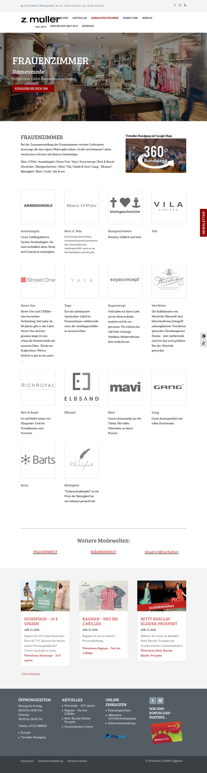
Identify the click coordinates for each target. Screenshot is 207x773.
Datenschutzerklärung (121, 723)
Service (147, 18)
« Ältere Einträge (30, 673)
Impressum (27, 761)
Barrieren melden (77, 761)
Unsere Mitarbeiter (162, 551)
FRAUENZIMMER (50, 68)
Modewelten (59, 18)
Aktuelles (79, 18)
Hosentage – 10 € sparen (41, 621)
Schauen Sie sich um (31, 96)
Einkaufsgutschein (119, 710)
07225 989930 (38, 726)
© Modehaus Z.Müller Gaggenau (164, 760)
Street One (130, 18)
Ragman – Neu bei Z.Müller (100, 621)
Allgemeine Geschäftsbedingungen (122, 716)
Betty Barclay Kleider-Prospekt (159, 621)
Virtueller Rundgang (33, 737)
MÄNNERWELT (103, 551)
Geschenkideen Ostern (78, 726)
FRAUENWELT (45, 551)
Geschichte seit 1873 (64, 26)
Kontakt (88, 26)
